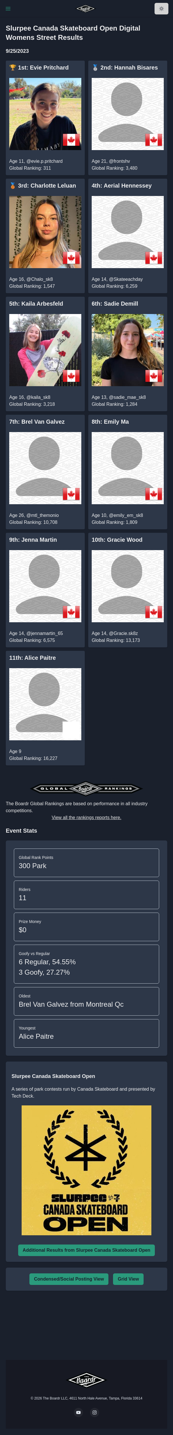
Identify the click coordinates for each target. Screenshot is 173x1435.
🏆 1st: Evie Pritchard (39, 67)
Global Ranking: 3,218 (32, 404)
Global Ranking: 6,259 (114, 286)
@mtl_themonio (43, 515)
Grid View (128, 1279)
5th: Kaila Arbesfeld (36, 303)
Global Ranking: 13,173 (116, 640)
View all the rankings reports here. (86, 817)
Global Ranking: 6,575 (32, 640)
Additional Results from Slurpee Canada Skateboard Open (87, 1250)
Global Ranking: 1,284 (114, 404)
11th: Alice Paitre (32, 658)
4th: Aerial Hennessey (122, 185)
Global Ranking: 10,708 (33, 522)
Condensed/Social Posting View (69, 1279)
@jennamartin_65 (45, 633)
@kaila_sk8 (38, 397)
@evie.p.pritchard (45, 161)
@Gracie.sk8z (123, 633)
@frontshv (119, 161)
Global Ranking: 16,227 (33, 758)
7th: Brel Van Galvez (37, 421)
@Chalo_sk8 (40, 279)
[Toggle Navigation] (8, 8)
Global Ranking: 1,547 (32, 286)
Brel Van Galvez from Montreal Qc (71, 1004)
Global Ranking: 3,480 (114, 168)
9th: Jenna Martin (33, 540)
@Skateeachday (126, 279)
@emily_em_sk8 (126, 515)
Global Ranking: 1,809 (114, 522)
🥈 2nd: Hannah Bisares (125, 67)
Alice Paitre (36, 1036)
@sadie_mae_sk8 (127, 397)
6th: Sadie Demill (115, 303)
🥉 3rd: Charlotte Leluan (42, 185)
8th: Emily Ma (110, 421)
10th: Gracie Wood (117, 540)
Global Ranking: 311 (30, 168)
